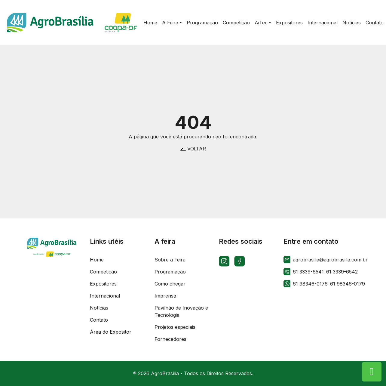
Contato (99, 320)
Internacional (105, 296)
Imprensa (165, 296)
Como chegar (170, 284)
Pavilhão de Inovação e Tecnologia (181, 311)
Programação (170, 272)
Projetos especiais (175, 327)
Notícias (99, 308)
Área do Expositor (110, 332)
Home (97, 260)
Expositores (103, 284)
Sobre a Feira (170, 260)
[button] (172, 23)
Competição (103, 272)
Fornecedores (170, 339)
